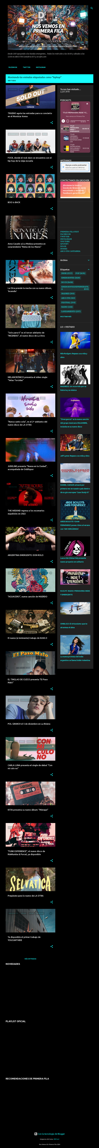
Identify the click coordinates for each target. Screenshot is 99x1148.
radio (64, 307)
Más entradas (30, 959)
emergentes (67, 278)
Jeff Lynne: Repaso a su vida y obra (74, 456)
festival (65, 302)
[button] (51, 123)
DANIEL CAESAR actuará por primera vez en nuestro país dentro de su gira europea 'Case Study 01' (75, 488)
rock (64, 282)
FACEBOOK (12, 67)
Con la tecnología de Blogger (49, 1134)
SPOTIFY (64, 244)
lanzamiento (68, 311)
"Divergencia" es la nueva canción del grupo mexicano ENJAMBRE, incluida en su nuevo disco (74, 423)
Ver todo (12, 80)
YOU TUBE (65, 241)
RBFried (56, 1139)
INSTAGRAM (40, 67)
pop (78, 273)
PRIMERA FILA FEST (69, 232)
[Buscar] (91, 8)
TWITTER (26, 67)
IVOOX (63, 246)
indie (64, 273)
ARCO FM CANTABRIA (70, 251)
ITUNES (63, 249)
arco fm (65, 298)
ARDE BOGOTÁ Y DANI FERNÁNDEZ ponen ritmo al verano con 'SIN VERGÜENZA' (75, 525)
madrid (65, 293)
